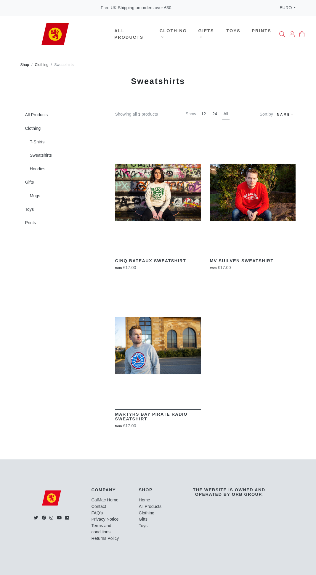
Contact (99, 506)
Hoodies (38, 168)
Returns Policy (105, 538)
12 (203, 113)
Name (284, 114)
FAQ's (97, 513)
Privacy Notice (105, 519)
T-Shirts (37, 142)
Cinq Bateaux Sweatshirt (150, 260)
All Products (128, 34)
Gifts (206, 33)
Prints (261, 30)
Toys (233, 30)
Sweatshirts (41, 155)
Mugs (35, 195)
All (226, 113)
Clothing (173, 33)
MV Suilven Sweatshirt (241, 260)
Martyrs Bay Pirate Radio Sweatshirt (151, 416)
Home (144, 500)
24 (214, 113)
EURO (286, 7)
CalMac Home (105, 500)
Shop (24, 65)
